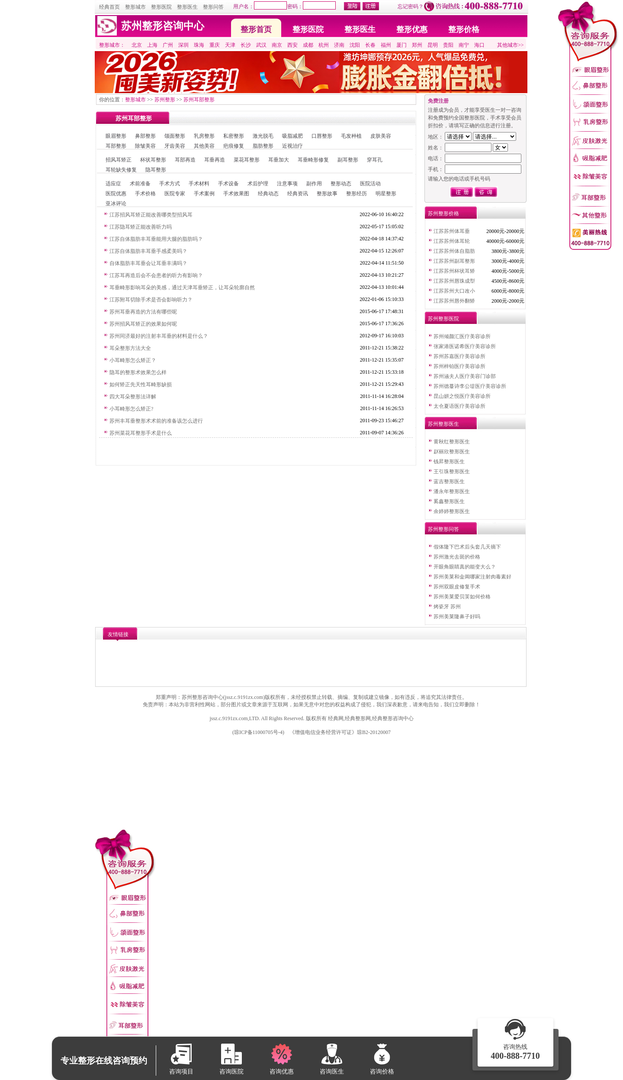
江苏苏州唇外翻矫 (454, 301)
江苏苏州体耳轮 (452, 241)
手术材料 (199, 184)
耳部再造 (185, 160)
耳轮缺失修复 (121, 170)
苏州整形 (164, 100)
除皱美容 (145, 146)
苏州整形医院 (443, 319)
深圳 (183, 45)
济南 (339, 45)
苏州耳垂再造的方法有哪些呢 (143, 312)
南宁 (464, 45)
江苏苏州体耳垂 (452, 231)
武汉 (261, 45)
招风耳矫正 (119, 160)
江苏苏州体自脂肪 (454, 251)
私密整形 (233, 136)
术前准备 (140, 184)
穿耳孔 (374, 160)
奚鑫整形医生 (449, 501)
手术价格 (145, 194)
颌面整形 (174, 136)
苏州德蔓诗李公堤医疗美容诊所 (470, 386)
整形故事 (327, 194)
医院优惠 (116, 194)
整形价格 (463, 29)
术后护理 (257, 184)
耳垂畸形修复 (313, 160)
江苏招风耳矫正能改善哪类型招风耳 (151, 215)
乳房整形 (204, 136)
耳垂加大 (278, 160)
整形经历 (356, 194)
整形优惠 (411, 29)
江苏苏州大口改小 (454, 291)
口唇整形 (322, 136)
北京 (137, 45)
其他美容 (204, 146)
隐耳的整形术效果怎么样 (138, 372)
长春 (370, 45)
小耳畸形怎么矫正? (131, 409)
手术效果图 (236, 194)
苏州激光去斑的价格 (457, 557)
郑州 (417, 45)
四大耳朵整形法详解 (132, 397)
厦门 (401, 45)
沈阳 (355, 45)
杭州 (323, 45)
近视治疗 (292, 146)
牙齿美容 (174, 146)
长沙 (246, 45)
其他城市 (507, 45)
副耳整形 (347, 160)
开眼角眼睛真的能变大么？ (465, 567)
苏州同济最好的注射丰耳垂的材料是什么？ (158, 336)
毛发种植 (351, 136)
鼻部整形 (145, 136)
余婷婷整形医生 (452, 511)
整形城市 (135, 7)
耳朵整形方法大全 (130, 348)
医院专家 (174, 194)
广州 (168, 45)
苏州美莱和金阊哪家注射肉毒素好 (472, 577)
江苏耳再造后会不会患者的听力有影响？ (156, 275)
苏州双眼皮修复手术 (457, 587)
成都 (308, 45)
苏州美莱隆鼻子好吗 (457, 617)
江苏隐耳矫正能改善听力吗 (140, 227)
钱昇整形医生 (449, 462)
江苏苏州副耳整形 (454, 261)
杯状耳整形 (153, 160)
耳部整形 (116, 146)
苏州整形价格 (443, 213)
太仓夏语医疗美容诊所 (459, 406)
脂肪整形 (263, 146)
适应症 (113, 184)
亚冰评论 (116, 203)
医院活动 (370, 184)
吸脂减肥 (292, 136)
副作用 (314, 184)
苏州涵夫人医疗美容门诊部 (465, 376)
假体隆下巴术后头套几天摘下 (467, 547)
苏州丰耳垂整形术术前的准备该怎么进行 (156, 421)
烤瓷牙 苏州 (447, 607)
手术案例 (204, 194)
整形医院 (161, 7)
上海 (152, 45)
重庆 (214, 45)
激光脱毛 (263, 136)
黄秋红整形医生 (452, 442)
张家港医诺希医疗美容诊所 (465, 346)
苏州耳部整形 (199, 100)
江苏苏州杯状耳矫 (454, 271)
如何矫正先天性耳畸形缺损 (140, 385)
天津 (230, 45)
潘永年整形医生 (452, 491)
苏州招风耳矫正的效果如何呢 (143, 324)
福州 (386, 45)
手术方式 (169, 184)
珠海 (199, 45)
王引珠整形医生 (452, 472)
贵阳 (448, 45)
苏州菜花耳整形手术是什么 (140, 433)
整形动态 (341, 184)
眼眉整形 (116, 136)
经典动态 (268, 194)
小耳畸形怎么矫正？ (132, 360)
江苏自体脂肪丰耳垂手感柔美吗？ (148, 251)
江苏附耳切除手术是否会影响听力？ (151, 300)
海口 (479, 45)
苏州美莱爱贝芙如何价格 (462, 597)
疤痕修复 (233, 146)
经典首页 (109, 7)
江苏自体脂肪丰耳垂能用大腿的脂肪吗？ (156, 239)
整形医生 (187, 7)
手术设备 (228, 184)
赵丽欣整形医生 (452, 452)
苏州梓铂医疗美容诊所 (459, 366)
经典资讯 (297, 194)
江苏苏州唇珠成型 (454, 281)
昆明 (432, 45)
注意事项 (287, 184)
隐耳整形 (155, 170)
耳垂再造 (214, 160)
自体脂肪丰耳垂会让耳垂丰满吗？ (148, 263)
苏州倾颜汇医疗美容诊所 (462, 336)
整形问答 (213, 7)
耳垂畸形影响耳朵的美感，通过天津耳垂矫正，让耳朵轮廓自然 (182, 288)
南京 (277, 45)
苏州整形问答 (443, 529)
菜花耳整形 (247, 160)
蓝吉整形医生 (449, 482)
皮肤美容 (380, 136)
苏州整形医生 (443, 424)
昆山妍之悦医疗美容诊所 (462, 396)
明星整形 (386, 194)
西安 (292, 45)
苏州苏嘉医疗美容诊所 (459, 356)
